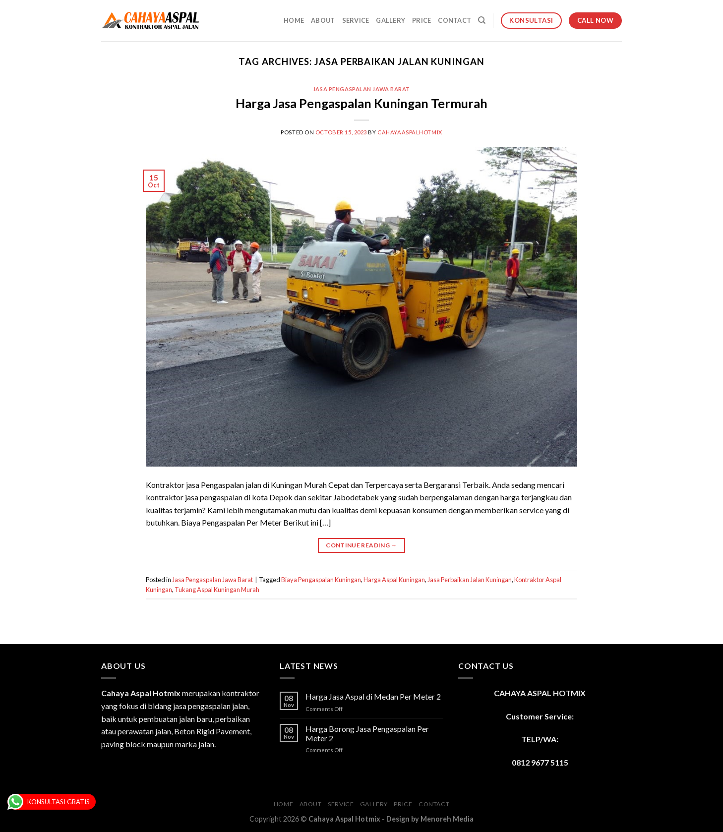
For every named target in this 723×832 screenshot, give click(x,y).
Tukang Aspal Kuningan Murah (217, 590)
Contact (454, 20)
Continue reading (361, 545)
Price (421, 20)
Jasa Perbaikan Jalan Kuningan (469, 580)
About (323, 20)
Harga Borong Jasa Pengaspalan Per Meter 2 (367, 733)
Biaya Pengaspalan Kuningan (321, 580)
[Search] (481, 20)
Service (355, 20)
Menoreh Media (447, 819)
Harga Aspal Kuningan (394, 580)
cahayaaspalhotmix (409, 132)
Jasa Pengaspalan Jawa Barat (361, 89)
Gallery (390, 20)
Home (294, 20)
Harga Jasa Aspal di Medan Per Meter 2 (373, 696)
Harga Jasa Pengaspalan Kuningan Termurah (361, 103)
